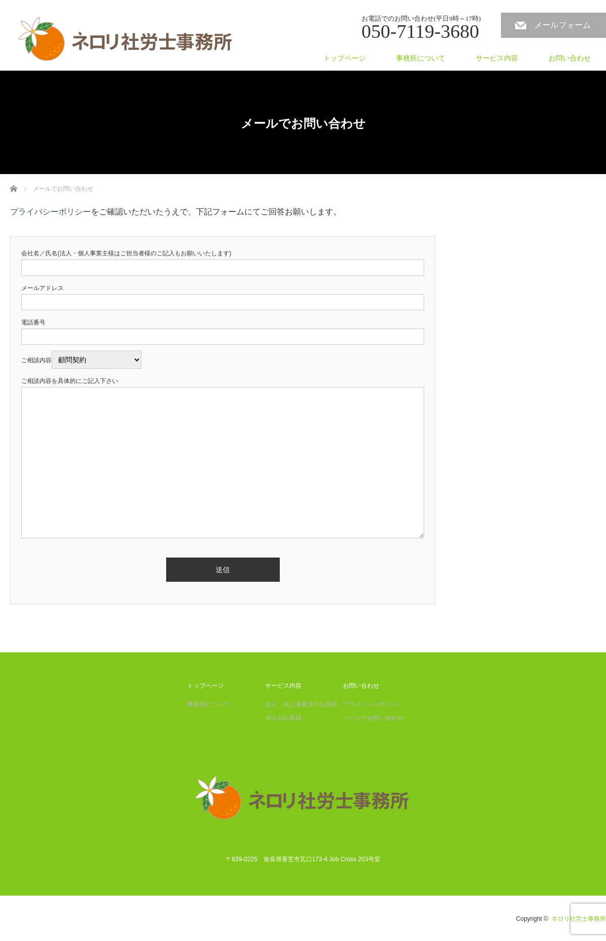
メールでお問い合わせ (373, 718)
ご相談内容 (81, 360)
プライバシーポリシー (50, 211)
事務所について (420, 58)
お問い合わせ (569, 58)
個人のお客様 (283, 718)
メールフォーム (562, 25)
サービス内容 (497, 58)
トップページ (344, 58)
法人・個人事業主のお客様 (301, 704)
